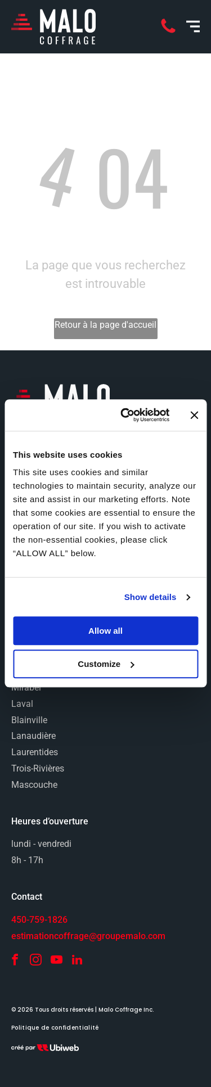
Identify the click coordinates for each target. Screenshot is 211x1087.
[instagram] (35, 961)
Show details (150, 597)
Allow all (105, 631)
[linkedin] (77, 961)
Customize (106, 664)
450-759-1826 (39, 919)
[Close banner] (194, 415)
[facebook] (15, 961)
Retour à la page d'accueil (105, 324)
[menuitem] (54, 1027)
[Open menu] (193, 26)
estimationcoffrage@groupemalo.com (88, 936)
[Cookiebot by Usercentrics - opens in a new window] (125, 415)
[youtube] (56, 961)
